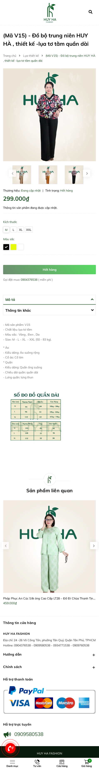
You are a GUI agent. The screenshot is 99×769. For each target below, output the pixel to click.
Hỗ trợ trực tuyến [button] (17, 724)
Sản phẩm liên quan (49, 490)
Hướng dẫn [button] (49, 654)
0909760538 (81, 645)
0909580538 (42, 645)
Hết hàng (49, 270)
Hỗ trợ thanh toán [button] (18, 679)
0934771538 (62, 645)
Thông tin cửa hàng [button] (19, 623)
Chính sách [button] (49, 667)
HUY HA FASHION (16, 634)
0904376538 (29, 280)
